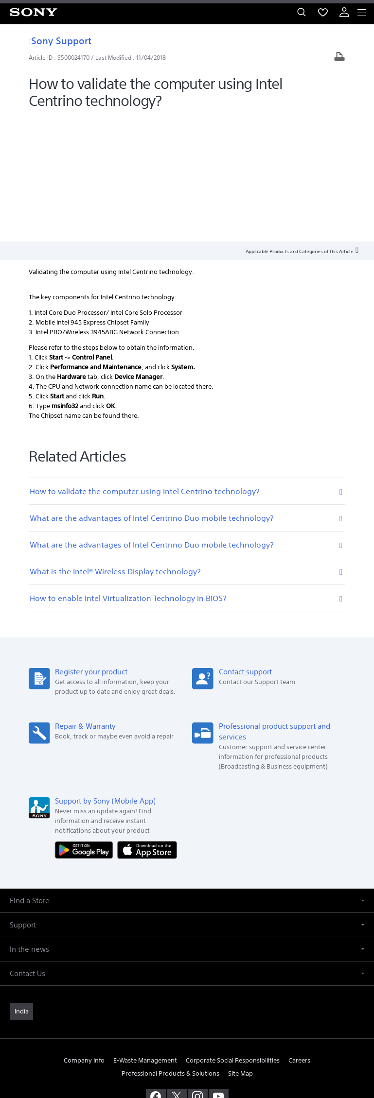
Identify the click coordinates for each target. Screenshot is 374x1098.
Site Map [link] (240, 949)
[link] (21, 887)
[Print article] (339, 58)
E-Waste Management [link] (145, 936)
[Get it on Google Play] (86, 725)
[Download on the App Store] (147, 725)
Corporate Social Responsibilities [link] (233, 936)
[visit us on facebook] (156, 972)
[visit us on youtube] (219, 972)
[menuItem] (323, 12)
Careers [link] (299, 936)
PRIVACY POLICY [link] (187, 1041)
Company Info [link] (84, 936)
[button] (187, 776)
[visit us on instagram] (198, 972)
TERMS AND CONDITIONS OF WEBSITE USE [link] (187, 1029)
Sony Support (60, 40)
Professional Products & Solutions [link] (170, 949)
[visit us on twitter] (177, 972)
